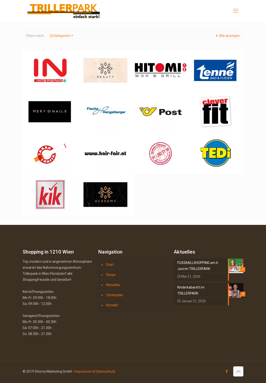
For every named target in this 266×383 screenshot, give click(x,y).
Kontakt (112, 305)
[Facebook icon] (226, 371)
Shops (111, 275)
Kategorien (62, 36)
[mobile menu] (236, 11)
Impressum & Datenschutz (95, 371)
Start (110, 265)
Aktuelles (113, 285)
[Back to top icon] (238, 371)
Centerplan (114, 295)
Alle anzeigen (227, 36)
